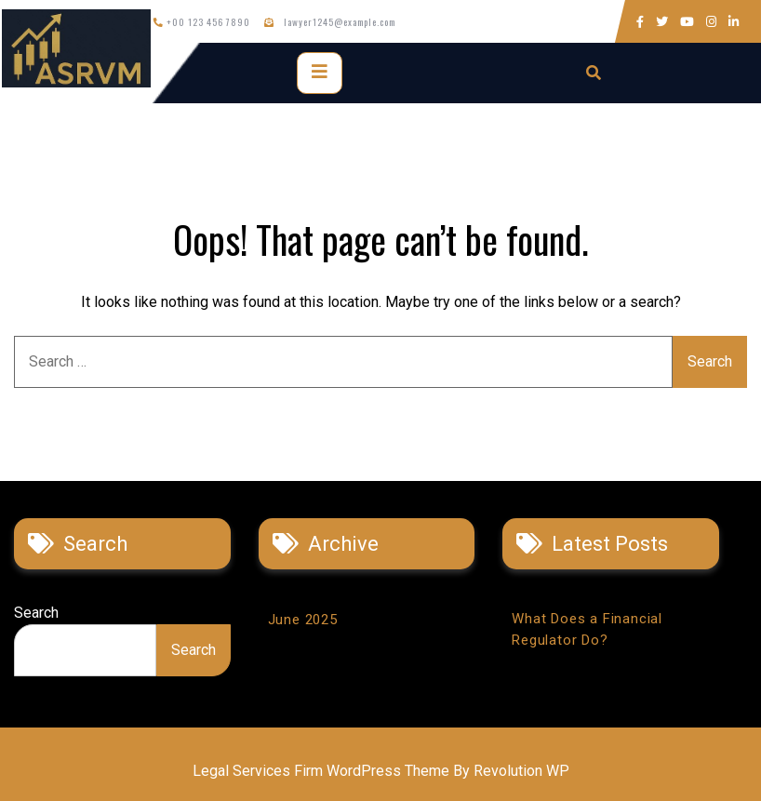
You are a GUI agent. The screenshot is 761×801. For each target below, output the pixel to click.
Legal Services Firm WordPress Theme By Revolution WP (381, 771)
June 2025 (303, 619)
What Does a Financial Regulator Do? (587, 629)
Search (36, 612)
